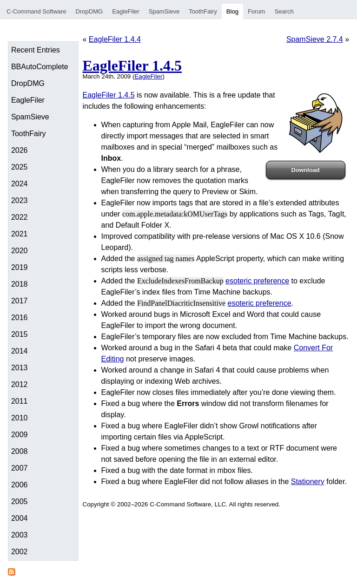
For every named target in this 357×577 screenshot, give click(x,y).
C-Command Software (36, 11)
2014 (19, 351)
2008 (19, 451)
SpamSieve (164, 11)
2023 (19, 200)
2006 (19, 485)
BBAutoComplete (39, 67)
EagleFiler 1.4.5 (132, 65)
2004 (19, 518)
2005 (19, 501)
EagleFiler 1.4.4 (115, 39)
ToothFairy (203, 11)
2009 (19, 435)
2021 (19, 234)
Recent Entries (35, 50)
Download (305, 169)
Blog (232, 11)
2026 (19, 150)
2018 (19, 284)
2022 (19, 217)
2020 (19, 251)
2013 (19, 368)
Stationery (307, 481)
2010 (19, 418)
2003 (19, 535)
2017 (19, 301)
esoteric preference (257, 281)
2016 (19, 317)
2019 (19, 267)
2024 (19, 184)
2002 (19, 552)
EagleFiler (125, 11)
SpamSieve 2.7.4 (314, 39)
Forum (256, 11)
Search (283, 11)
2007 (19, 468)
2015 (19, 334)
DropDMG (89, 11)
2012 (19, 384)
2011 (19, 401)
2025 (19, 167)
